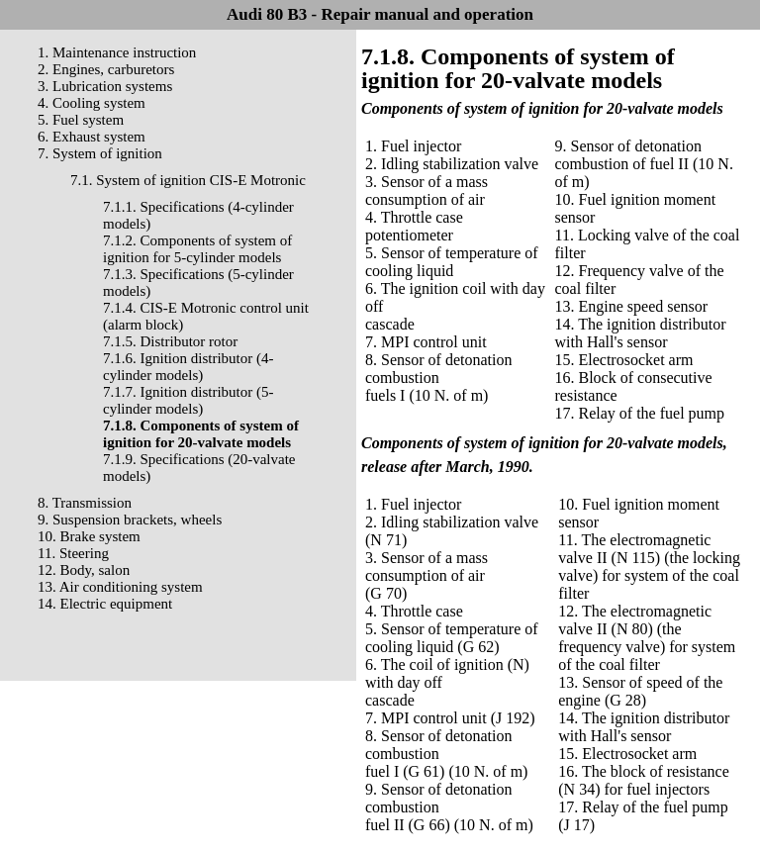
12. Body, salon (84, 570)
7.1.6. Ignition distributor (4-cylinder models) (188, 366)
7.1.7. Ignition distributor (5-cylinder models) (188, 400)
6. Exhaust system (91, 136)
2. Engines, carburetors (106, 69)
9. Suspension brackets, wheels (130, 519)
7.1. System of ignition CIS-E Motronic (188, 180)
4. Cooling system (91, 103)
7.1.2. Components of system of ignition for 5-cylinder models (197, 249)
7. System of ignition (100, 153)
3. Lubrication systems (105, 86)
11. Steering (73, 553)
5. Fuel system (81, 120)
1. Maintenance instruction (117, 52)
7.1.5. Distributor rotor (170, 341)
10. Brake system (89, 536)
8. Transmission (85, 503)
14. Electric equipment (105, 604)
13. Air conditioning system (120, 587)
